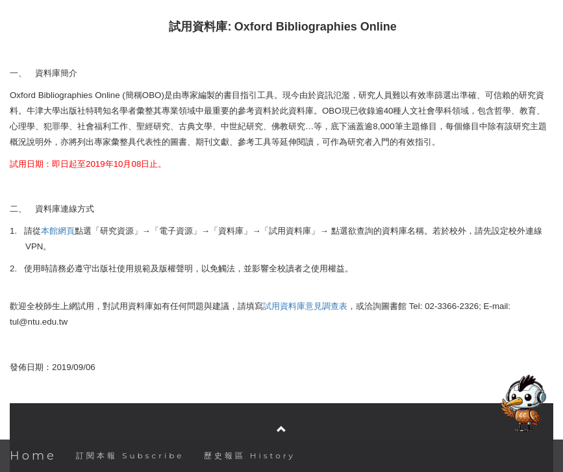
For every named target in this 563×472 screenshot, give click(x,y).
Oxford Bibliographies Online (315, 26)
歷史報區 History (249, 455)
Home (33, 456)
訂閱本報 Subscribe (130, 455)
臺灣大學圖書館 (282, 389)
